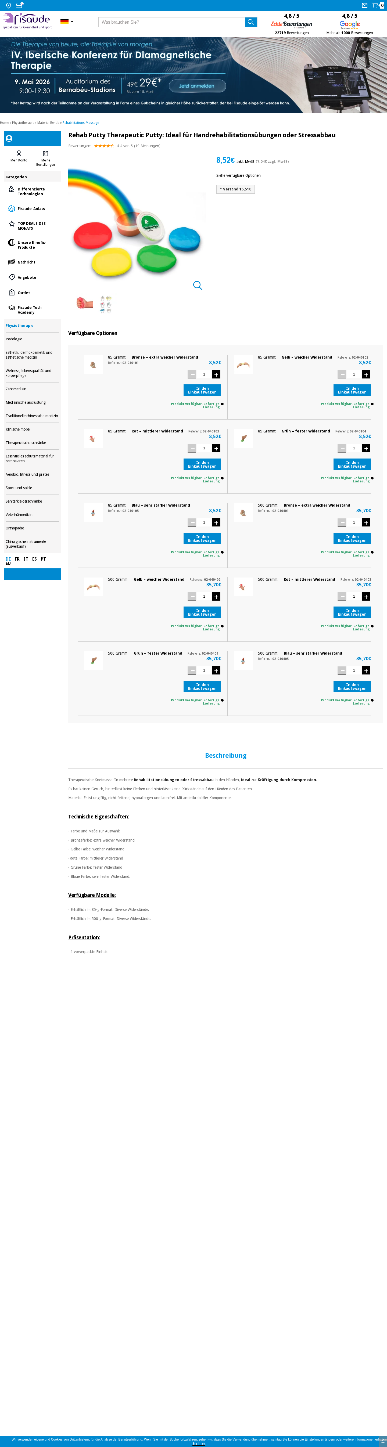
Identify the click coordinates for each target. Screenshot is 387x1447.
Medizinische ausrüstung (32, 402)
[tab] (19, 158)
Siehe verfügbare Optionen (238, 175)
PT (43, 559)
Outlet (32, 292)
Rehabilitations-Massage (81, 123)
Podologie (32, 339)
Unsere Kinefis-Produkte (32, 244)
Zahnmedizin (32, 389)
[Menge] (204, 374)
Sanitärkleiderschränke (32, 501)
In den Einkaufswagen (202, 390)
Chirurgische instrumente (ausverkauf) (32, 544)
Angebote (32, 277)
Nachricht (32, 261)
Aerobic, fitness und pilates (32, 474)
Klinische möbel (32, 429)
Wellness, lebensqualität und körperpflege (32, 373)
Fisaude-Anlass (32, 208)
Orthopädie (32, 528)
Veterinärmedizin (32, 514)
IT (26, 559)
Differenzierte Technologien (32, 191)
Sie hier (198, 1443)
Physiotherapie (23, 123)
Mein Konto (18, 160)
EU (8, 563)
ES (34, 559)
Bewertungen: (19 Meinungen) (114, 147)
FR (17, 559)
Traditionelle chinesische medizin (32, 416)
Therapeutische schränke (32, 442)
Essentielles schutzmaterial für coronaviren (32, 459)
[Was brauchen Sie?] (178, 22)
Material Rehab (48, 123)
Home (4, 123)
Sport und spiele (32, 488)
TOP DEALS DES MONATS (32, 225)
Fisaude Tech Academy (32, 309)
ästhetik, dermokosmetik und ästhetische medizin (32, 355)
